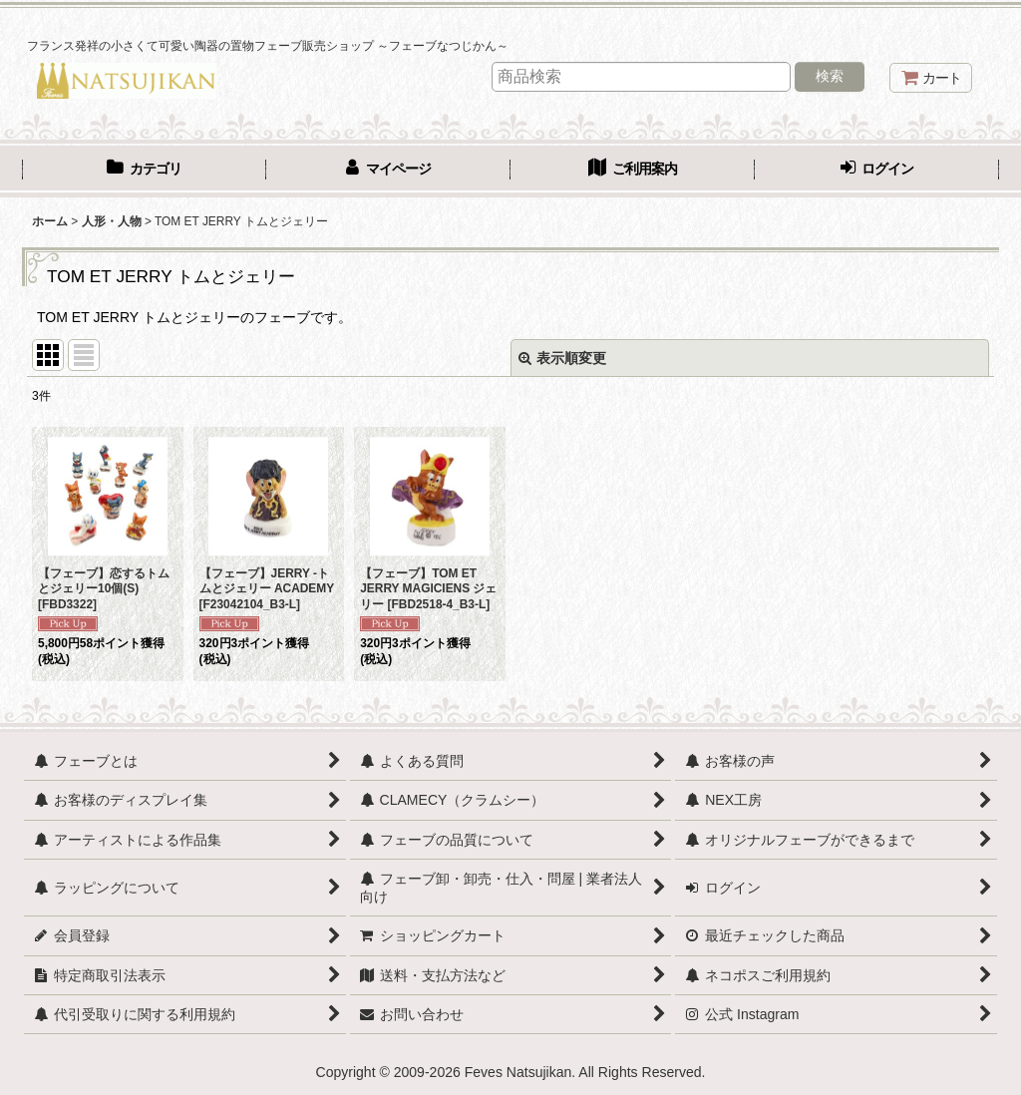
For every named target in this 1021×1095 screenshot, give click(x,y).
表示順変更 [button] (562, 358)
